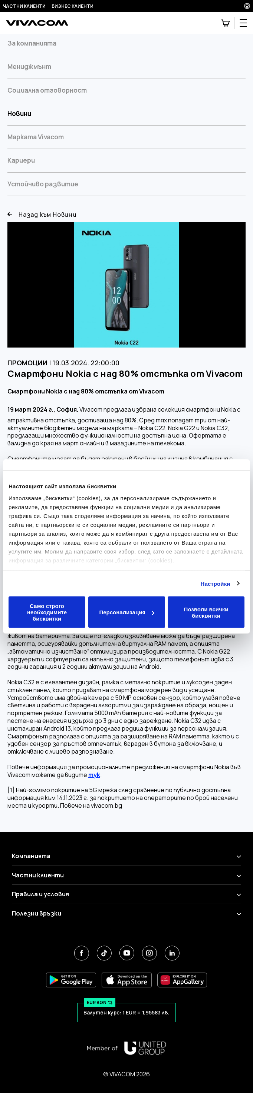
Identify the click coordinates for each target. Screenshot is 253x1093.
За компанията (31, 43)
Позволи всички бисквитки (206, 612)
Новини (19, 113)
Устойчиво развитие (42, 184)
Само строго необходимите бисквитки (47, 612)
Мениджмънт (29, 66)
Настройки (215, 583)
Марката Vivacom (35, 137)
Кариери (21, 160)
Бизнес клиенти (72, 6)
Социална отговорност (47, 90)
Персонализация (126, 612)
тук (94, 775)
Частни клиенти (24, 6)
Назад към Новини (42, 215)
